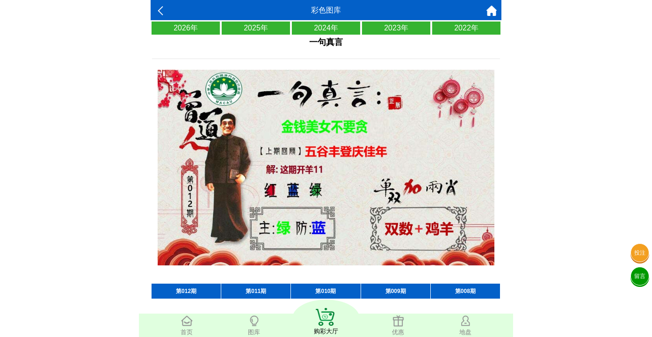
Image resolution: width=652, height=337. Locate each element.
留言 (639, 276)
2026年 (186, 28)
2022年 (466, 28)
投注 (639, 252)
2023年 (396, 28)
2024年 (326, 28)
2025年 (256, 28)
